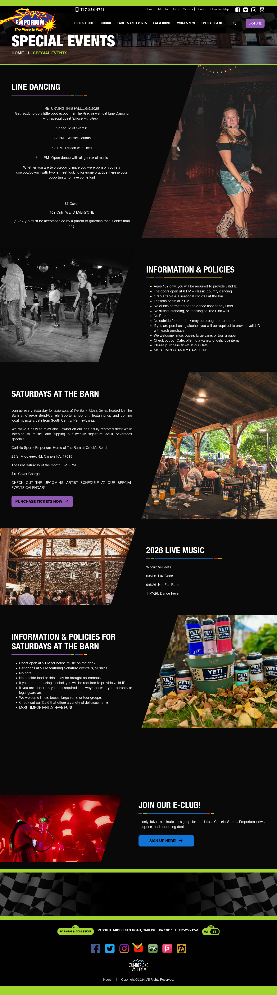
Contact (201, 9)
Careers (188, 9)
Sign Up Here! (163, 849)
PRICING (105, 23)
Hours (175, 9)
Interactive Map (219, 9)
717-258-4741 (90, 9)
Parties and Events (132, 23)
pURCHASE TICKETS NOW (40, 507)
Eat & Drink (162, 23)
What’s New (186, 23)
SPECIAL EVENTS (213, 23)
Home (149, 9)
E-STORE (255, 23)
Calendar (162, 9)
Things (83, 23)
